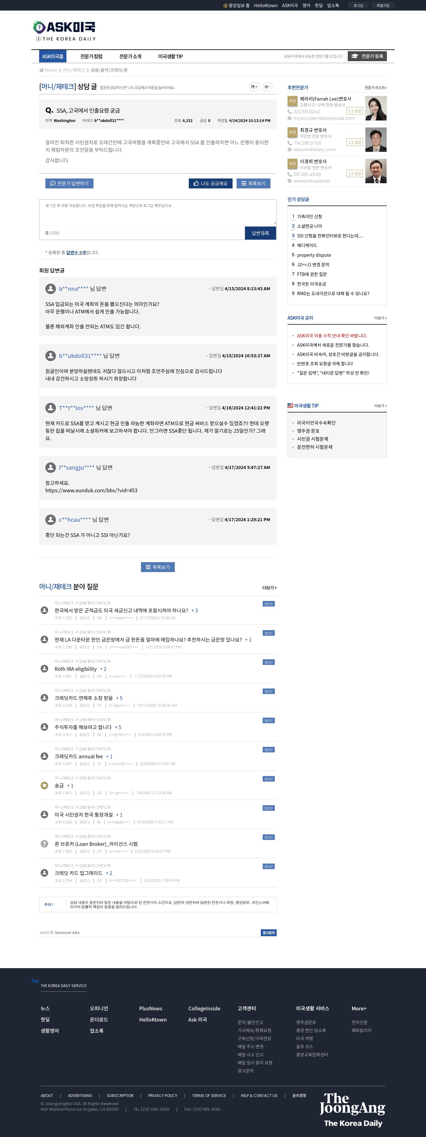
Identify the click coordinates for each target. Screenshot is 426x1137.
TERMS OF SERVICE (209, 1095)
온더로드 (99, 1019)
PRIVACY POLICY (163, 1095)
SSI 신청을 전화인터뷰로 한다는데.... (330, 235)
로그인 (358, 5)
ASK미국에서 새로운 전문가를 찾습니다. (333, 345)
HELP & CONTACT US (260, 1095)
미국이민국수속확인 (316, 422)
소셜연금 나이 (309, 226)
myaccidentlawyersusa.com (321, 118)
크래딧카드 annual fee (79, 756)
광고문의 (246, 1070)
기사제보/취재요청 (254, 1030)
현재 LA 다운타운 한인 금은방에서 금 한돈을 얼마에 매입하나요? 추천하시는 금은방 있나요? (148, 639)
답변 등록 (260, 233)
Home (48, 70)
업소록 (333, 5)
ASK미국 (290, 5)
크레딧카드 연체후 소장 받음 (84, 698)
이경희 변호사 (313, 161)
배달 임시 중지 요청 (255, 1062)
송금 (59, 785)
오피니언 (99, 1008)
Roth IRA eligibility (76, 668)
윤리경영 (299, 1095)
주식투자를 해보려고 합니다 (83, 727)
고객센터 (247, 1008)
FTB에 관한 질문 (312, 274)
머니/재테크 (74, 70)
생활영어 (50, 1030)
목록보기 (253, 183)
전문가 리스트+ (376, 87)
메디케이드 (307, 245)
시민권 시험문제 (312, 438)
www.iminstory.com (312, 150)
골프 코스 (304, 1046)
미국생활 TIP (170, 56)
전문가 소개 (130, 56)
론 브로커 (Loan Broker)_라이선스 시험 (96, 843)
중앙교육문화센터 (312, 1054)
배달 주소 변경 (251, 1046)
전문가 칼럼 (91, 56)
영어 (306, 5)
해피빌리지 (361, 1030)
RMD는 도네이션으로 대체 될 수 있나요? (333, 293)
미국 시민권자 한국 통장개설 (84, 814)
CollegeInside (204, 1008)
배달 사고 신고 (251, 1054)
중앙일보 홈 (237, 5)
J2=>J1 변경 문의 (313, 264)
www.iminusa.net (309, 181)
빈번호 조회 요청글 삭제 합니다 (325, 363)
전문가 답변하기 (69, 183)
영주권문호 (306, 1022)
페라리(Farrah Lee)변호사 (325, 98)
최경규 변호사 (313, 130)
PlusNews (150, 1008)
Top (35, 980)
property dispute (314, 255)
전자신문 (359, 1022)
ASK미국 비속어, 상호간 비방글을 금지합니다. (338, 354)
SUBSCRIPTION (120, 1095)
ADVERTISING (80, 1095)
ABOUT (47, 1095)
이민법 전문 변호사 (316, 136)
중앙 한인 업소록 (311, 1030)
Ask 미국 (197, 1019)
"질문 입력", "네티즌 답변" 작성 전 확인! (333, 373)
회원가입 (383, 5)
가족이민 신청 (309, 216)
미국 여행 (304, 1038)
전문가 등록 (367, 56)
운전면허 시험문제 (315, 447)
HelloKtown (266, 5)
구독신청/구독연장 (254, 1038)
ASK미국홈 (52, 56)
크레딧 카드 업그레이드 (78, 873)
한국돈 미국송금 (311, 284)
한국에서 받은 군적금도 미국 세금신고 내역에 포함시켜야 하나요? (121, 610)
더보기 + (269, 587)
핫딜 (319, 5)
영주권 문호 (308, 430)
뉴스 (45, 1008)
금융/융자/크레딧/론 (109, 70)
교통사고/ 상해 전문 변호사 (322, 105)
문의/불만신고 (250, 1022)
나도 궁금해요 (211, 183)
